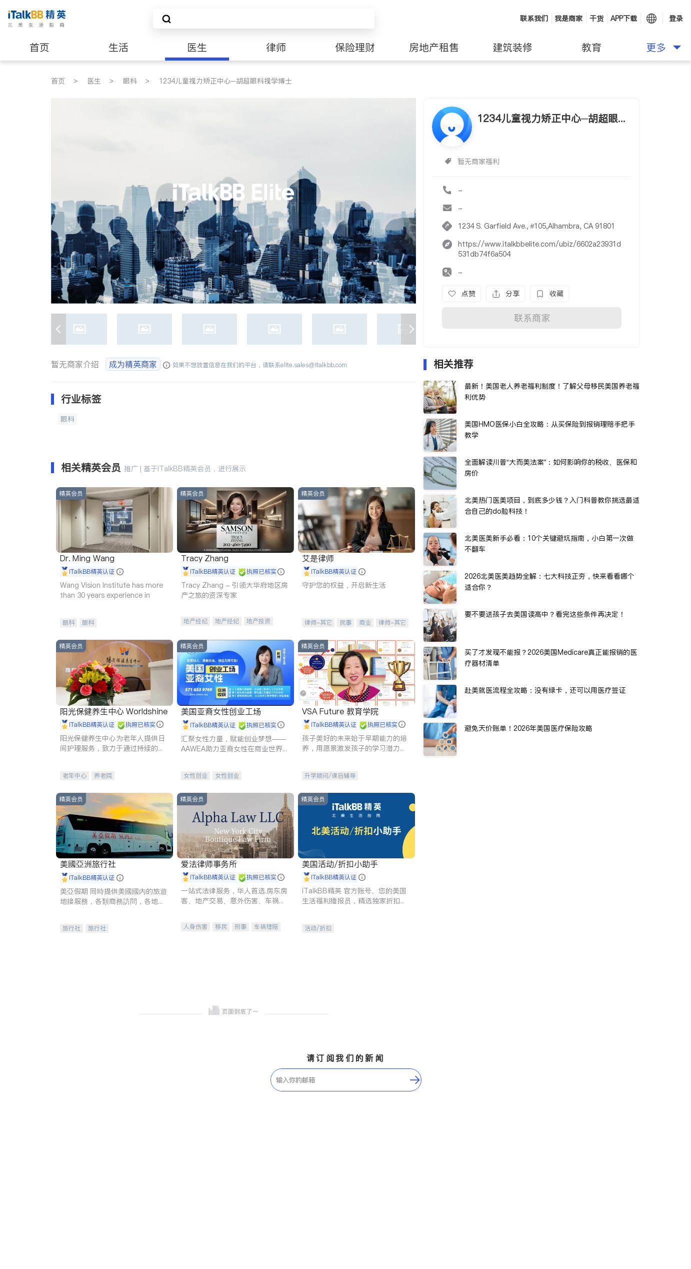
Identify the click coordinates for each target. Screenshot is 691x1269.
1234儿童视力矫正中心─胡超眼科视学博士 (225, 81)
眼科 (130, 81)
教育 (592, 48)
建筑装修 (512, 48)
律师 (276, 48)
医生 (197, 48)
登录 (676, 19)
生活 (118, 48)
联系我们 (534, 19)
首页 (40, 48)
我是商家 (568, 19)
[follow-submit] (415, 1080)
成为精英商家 (133, 364)
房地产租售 (434, 48)
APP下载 (623, 19)
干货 (597, 19)
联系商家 (532, 318)
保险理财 (355, 48)
